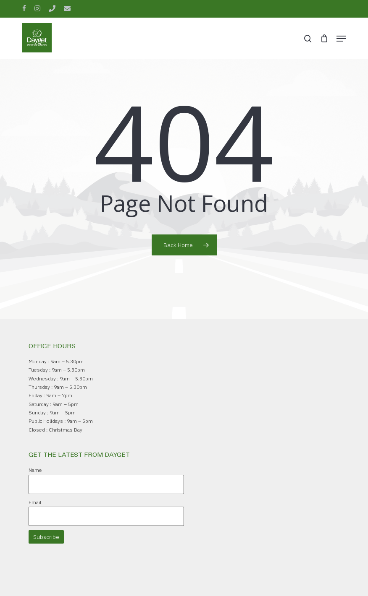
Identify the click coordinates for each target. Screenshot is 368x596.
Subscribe (46, 537)
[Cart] (324, 38)
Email (35, 502)
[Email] (106, 516)
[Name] (106, 484)
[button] (341, 38)
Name (35, 470)
